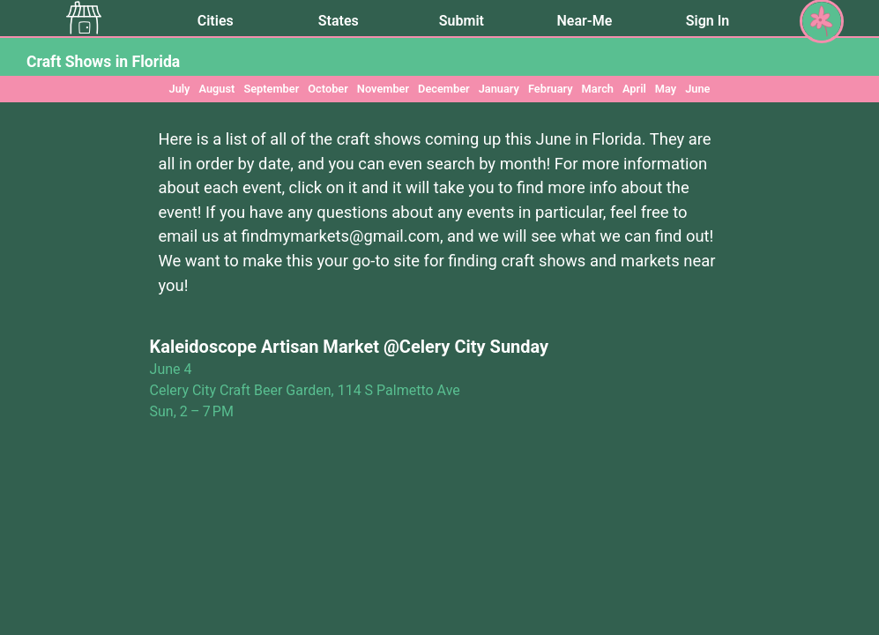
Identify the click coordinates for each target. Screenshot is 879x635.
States (338, 20)
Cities (215, 20)
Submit (461, 20)
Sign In (707, 20)
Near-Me (585, 20)
